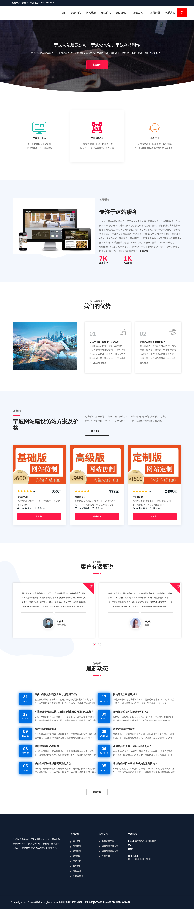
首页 (64, 12)
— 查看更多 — (97, 792)
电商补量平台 (108, 841)
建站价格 (106, 12)
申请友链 (126, 902)
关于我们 (76, 12)
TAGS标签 (116, 902)
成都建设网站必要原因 (47, 746)
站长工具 (138, 12)
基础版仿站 (22, 497)
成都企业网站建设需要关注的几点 (53, 763)
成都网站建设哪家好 (124, 729)
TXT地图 (98, 902)
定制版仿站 (138, 497)
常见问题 (155, 12)
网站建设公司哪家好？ (125, 694)
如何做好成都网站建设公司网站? (130, 711)
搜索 (182, 12)
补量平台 (106, 856)
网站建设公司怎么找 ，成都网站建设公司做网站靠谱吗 (64, 711)
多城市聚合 (78, 876)
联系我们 (170, 12)
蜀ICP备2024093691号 (71, 902)
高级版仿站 (80, 497)
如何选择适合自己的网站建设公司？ (132, 746)
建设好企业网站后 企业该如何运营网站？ (135, 763)
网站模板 (91, 12)
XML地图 (89, 902)
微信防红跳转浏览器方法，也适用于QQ (56, 694)
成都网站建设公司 (110, 851)
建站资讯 (121, 12)
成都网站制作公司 (110, 846)
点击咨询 (97, 64)
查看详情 (144, 251)
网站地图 (106, 902)
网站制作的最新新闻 (45, 729)
